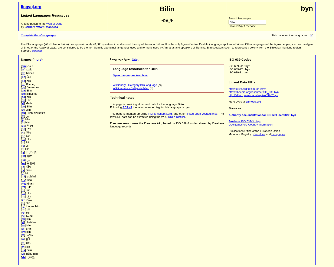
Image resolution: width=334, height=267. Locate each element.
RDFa (151, 113)
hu (23, 139)
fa (23, 116)
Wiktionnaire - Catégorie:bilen (131, 88)
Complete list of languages (38, 35)
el (23, 103)
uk (23, 250)
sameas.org (253, 101)
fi (22, 119)
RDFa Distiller (176, 117)
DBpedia (37, 50)
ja (23, 152)
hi (23, 132)
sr (23, 228)
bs (23, 81)
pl (23, 203)
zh (23, 257)
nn (23, 193)
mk (24, 183)
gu (23, 125)
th (23, 243)
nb (23, 196)
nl (23, 190)
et (23, 109)
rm (23, 209)
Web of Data (54, 23)
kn (23, 155)
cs (23, 93)
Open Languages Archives (130, 75)
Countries (259, 134)
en (23, 106)
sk (23, 219)
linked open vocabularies (202, 113)
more (38, 59)
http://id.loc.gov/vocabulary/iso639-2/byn (253, 95)
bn (23, 77)
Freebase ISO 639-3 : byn (245, 121)
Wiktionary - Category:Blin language (135, 85)
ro (23, 212)
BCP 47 (127, 107)
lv (23, 170)
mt (23, 186)
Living (135, 59)
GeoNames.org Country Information (250, 124)
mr (23, 180)
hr (23, 136)
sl (23, 222)
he (23, 129)
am (24, 66)
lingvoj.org (31, 6)
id (23, 142)
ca (23, 90)
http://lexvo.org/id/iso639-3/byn (247, 88)
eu (23, 112)
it (22, 148)
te (23, 238)
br (23, 84)
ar (23, 69)
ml (23, 176)
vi (23, 253)
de (23, 100)
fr (23, 122)
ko (23, 163)
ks (23, 159)
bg (23, 87)
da (23, 97)
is (23, 145)
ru (23, 215)
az (23, 73)
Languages (278, 134)
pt (23, 206)
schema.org (164, 113)
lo (23, 166)
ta (23, 235)
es (23, 225)
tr (23, 246)
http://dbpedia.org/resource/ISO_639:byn (254, 92)
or (23, 199)
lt (22, 173)
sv (23, 231)
